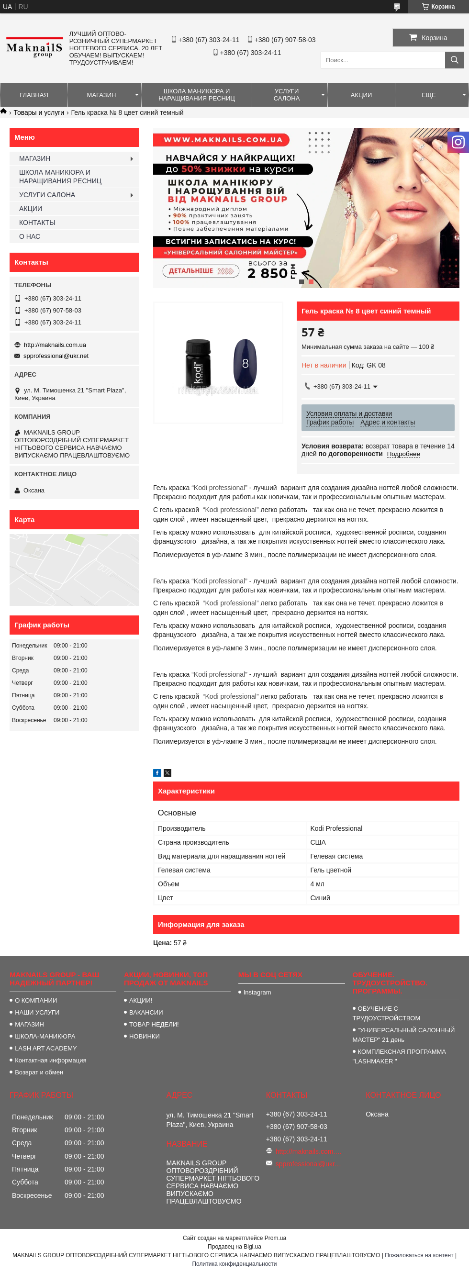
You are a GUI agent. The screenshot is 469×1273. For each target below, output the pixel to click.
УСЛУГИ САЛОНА (287, 95)
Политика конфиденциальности (234, 1264)
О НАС (29, 236)
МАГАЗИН (101, 95)
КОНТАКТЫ (37, 222)
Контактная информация (50, 1060)
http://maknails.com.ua (55, 344)
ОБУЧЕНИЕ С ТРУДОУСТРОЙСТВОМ (387, 1013)
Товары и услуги (38, 112)
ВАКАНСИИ (146, 1012)
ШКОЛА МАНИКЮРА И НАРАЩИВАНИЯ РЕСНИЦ (196, 95)
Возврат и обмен (39, 1072)
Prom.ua (275, 1238)
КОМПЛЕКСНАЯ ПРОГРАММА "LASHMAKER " (399, 1056)
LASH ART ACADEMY (46, 1048)
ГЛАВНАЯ (34, 95)
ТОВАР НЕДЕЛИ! (154, 1024)
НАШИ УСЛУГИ (37, 1012)
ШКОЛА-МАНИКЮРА (45, 1036)
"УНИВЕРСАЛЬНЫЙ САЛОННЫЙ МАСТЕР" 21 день (404, 1035)
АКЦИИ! (140, 1000)
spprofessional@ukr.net (56, 355)
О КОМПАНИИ (36, 1000)
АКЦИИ (361, 95)
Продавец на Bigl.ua (234, 1246)
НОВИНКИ (144, 1036)
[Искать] (454, 60)
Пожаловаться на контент (419, 1255)
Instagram (257, 992)
